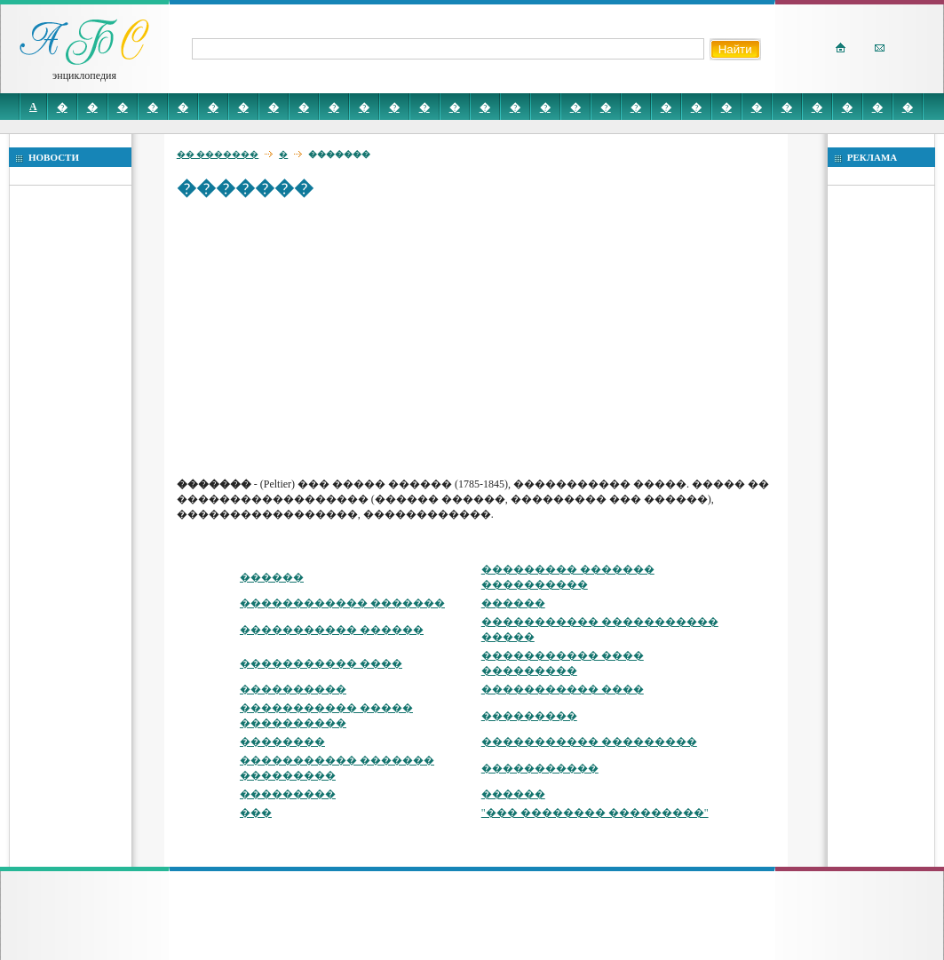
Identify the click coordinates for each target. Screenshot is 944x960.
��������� (529, 716)
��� (256, 812)
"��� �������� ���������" (595, 812)
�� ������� (218, 154)
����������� (540, 768)
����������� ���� (321, 663)
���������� (293, 689)
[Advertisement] (479, 337)
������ (272, 577)
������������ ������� (342, 603)
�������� (282, 741)
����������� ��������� (589, 741)
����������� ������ (332, 629)
